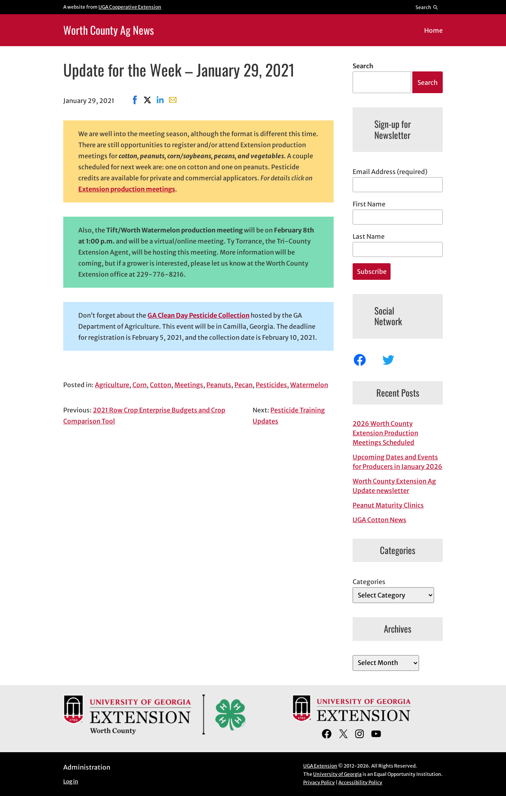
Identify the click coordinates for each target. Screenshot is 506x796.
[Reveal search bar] (427, 7)
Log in (70, 781)
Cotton (160, 385)
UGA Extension (320, 766)
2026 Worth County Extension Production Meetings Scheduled (385, 433)
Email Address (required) (390, 172)
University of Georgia (337, 774)
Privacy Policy (319, 782)
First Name (369, 204)
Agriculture (112, 385)
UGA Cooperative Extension (129, 7)
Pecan (243, 385)
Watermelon (309, 385)
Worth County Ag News (108, 30)
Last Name (369, 236)
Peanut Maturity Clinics (388, 505)
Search (363, 66)
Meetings (188, 385)
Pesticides (271, 385)
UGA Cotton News (379, 520)
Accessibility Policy (360, 782)
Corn (139, 385)
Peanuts (218, 385)
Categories (369, 582)
